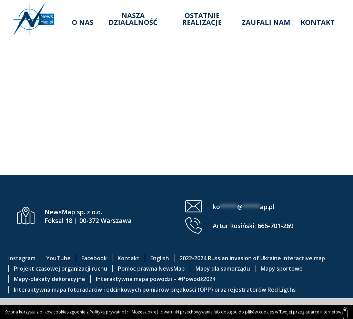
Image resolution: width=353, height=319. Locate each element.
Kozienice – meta (177, 87)
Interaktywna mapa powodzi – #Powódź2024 (155, 279)
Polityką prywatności (110, 312)
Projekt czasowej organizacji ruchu (60, 268)
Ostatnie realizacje (202, 19)
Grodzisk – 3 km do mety (176, 117)
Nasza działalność (133, 19)
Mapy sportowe (282, 268)
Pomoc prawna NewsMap (151, 268)
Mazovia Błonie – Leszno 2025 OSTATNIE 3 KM (176, 48)
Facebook (94, 258)
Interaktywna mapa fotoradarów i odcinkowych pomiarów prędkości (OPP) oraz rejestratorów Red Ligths (155, 289)
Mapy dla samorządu (222, 268)
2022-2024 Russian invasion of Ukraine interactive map (252, 258)
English (159, 258)
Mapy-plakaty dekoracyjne (49, 279)
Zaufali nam (266, 22)
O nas (82, 22)
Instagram (22, 258)
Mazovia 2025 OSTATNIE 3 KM (176, 146)
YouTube (58, 258)
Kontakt (318, 22)
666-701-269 (275, 226)
